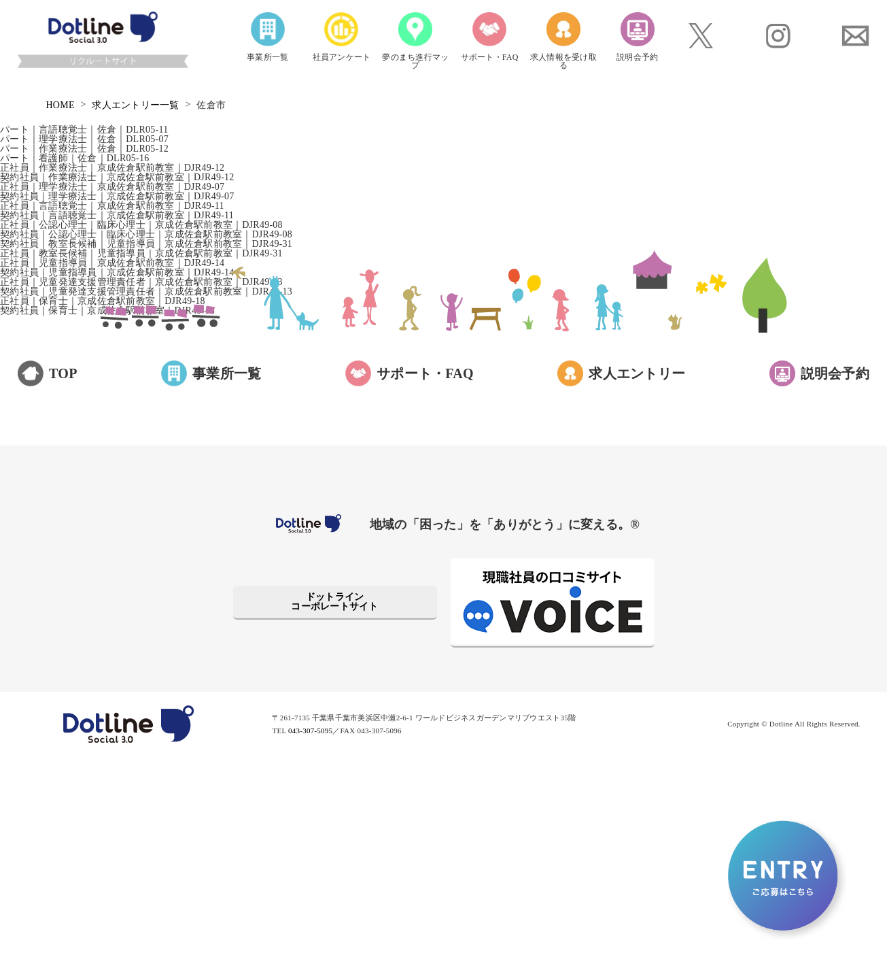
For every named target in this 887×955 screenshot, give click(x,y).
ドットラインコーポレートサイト (334, 601)
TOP (63, 373)
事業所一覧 (226, 373)
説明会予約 (835, 373)
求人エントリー (637, 373)
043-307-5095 (310, 730)
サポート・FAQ (425, 373)
